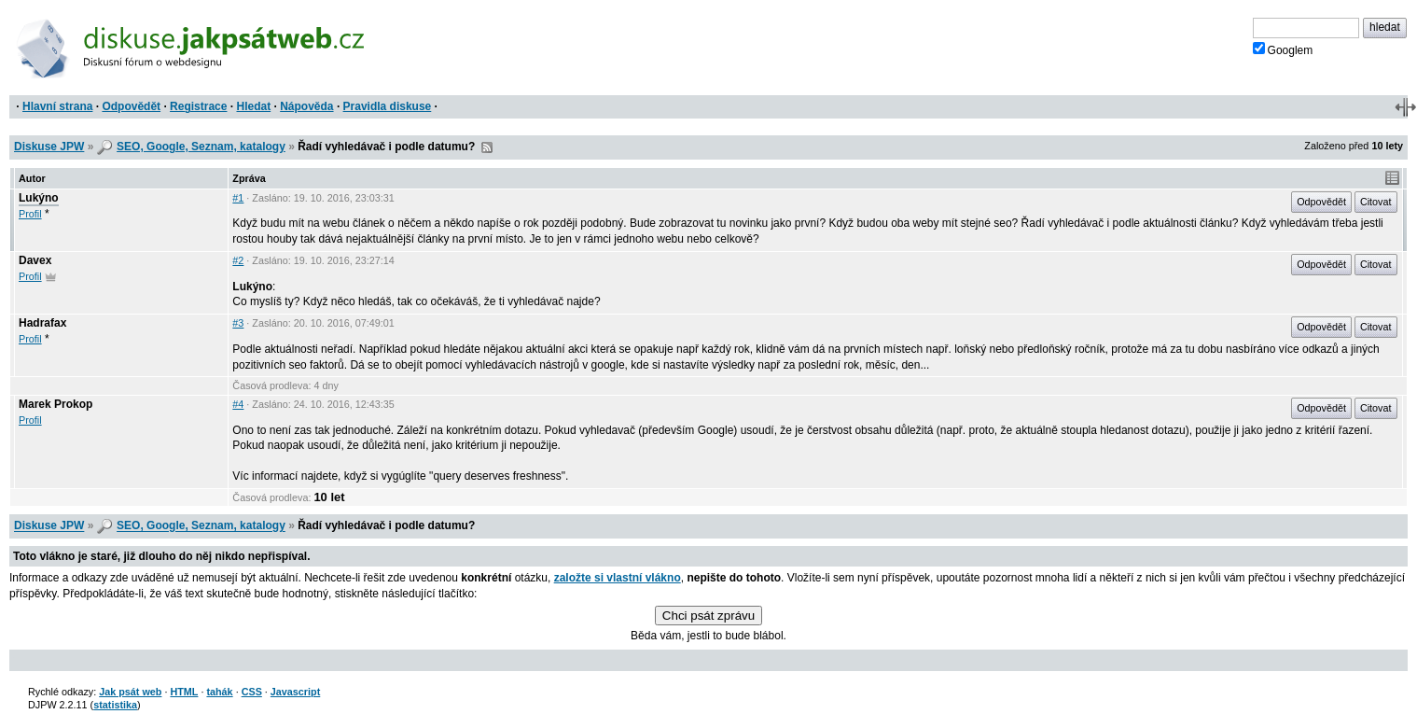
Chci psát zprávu (708, 616)
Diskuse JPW (49, 146)
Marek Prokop (55, 404)
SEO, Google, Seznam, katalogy (201, 146)
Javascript (295, 691)
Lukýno (39, 197)
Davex (35, 260)
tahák (219, 691)
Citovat (1376, 201)
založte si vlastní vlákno (617, 577)
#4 (237, 404)
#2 (237, 260)
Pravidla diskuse (387, 106)
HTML (184, 691)
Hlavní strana (57, 106)
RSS (487, 147)
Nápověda (306, 106)
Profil (30, 213)
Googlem (1283, 49)
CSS (252, 691)
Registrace (198, 106)
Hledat (253, 106)
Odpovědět (131, 106)
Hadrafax (42, 322)
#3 (237, 323)
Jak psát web (130, 691)
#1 (237, 197)
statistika (115, 704)
